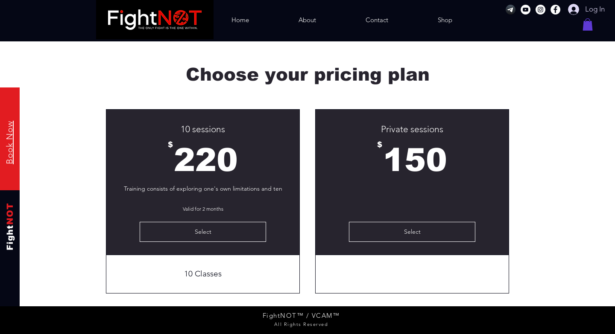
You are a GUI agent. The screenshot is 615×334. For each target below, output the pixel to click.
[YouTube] (525, 10)
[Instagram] (540, 10)
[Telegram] (510, 10)
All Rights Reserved (301, 324)
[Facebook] (555, 10)
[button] (588, 24)
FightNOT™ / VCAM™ (301, 315)
